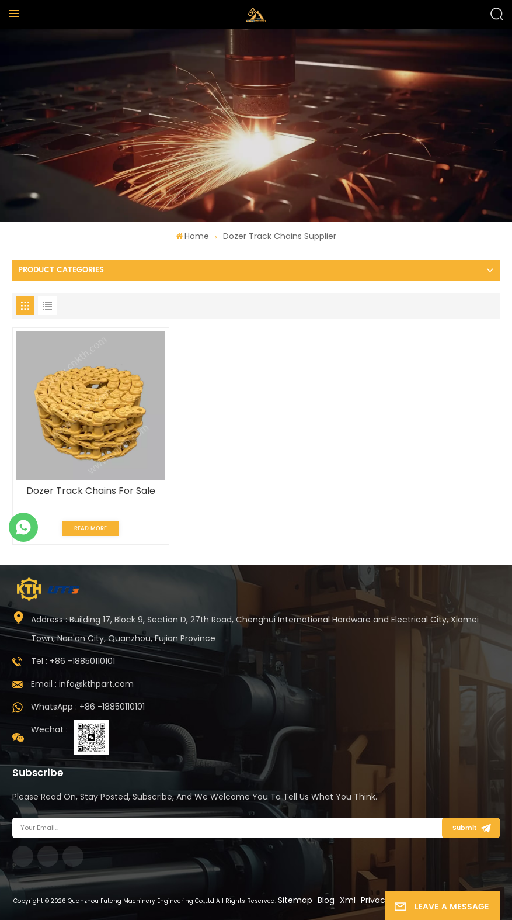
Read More (90, 528)
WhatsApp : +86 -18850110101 (88, 707)
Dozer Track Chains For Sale (90, 491)
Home (193, 236)
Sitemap (295, 900)
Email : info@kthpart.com (82, 684)
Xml (348, 900)
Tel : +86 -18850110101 (73, 661)
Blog (326, 900)
